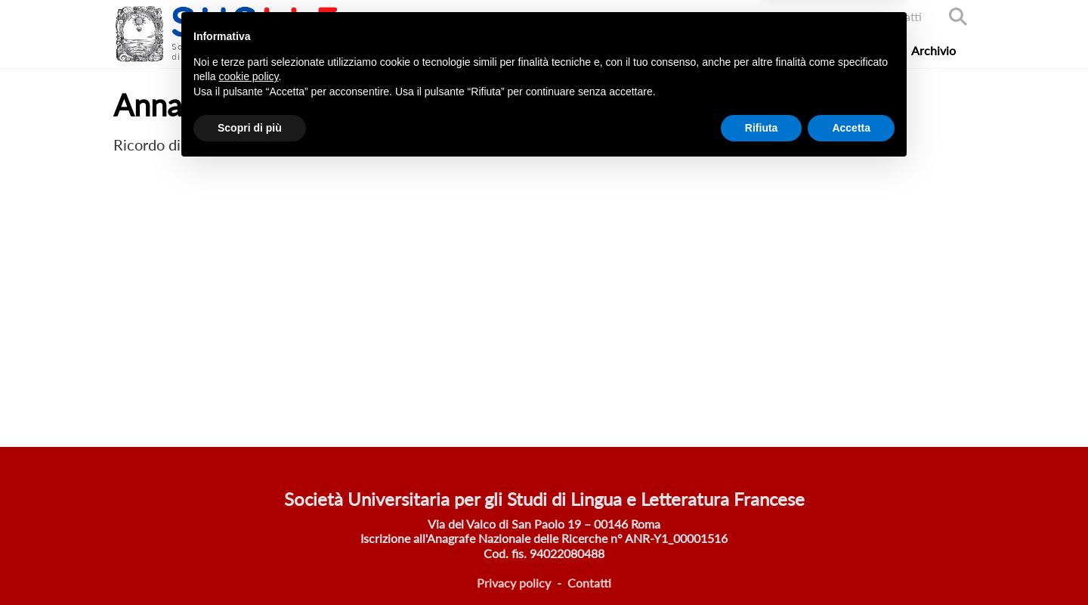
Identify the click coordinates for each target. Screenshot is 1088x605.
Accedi (836, 16)
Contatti (900, 16)
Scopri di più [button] (250, 563)
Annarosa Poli (229, 144)
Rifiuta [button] (761, 563)
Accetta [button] (851, 563)
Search (958, 17)
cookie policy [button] (248, 513)
